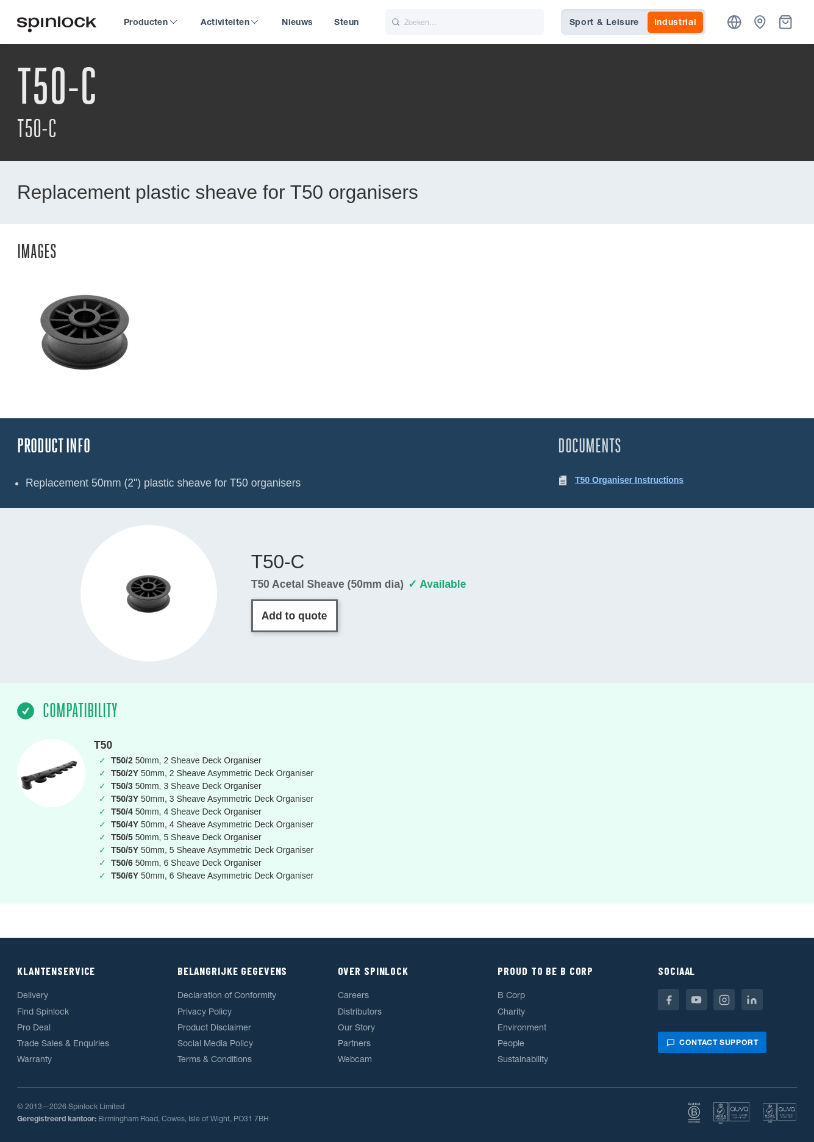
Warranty (34, 1059)
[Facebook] (668, 999)
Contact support (712, 1042)
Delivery (32, 995)
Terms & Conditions (214, 1059)
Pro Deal (34, 1027)
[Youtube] (696, 999)
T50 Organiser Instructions (629, 480)
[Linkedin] (752, 999)
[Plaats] (734, 22)
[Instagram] (724, 999)
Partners (354, 1043)
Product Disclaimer (214, 1027)
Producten (150, 21)
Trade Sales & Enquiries (63, 1043)
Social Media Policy (215, 1043)
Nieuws (297, 21)
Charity (511, 1011)
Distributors (360, 1011)
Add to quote (294, 616)
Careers (353, 995)
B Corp (511, 995)
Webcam (355, 1059)
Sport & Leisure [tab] (604, 21)
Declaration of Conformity (226, 995)
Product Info (53, 446)
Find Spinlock (43, 1011)
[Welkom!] (56, 22)
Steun (346, 21)
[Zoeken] (464, 22)
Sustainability (523, 1059)
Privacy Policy (204, 1011)
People (511, 1043)
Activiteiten (230, 21)
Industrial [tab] (675, 21)
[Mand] (786, 22)
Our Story (356, 1027)
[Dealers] (760, 22)
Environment (522, 1027)
